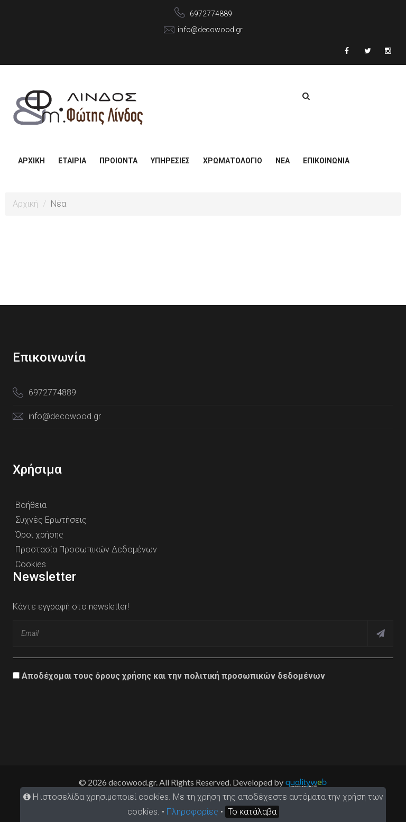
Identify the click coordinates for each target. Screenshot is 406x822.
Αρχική (31, 160)
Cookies (30, 564)
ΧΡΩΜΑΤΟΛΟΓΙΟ (232, 160)
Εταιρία (72, 160)
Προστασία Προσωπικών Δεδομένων (86, 549)
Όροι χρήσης (39, 535)
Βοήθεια (31, 505)
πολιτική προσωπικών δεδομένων (254, 676)
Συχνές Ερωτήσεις (51, 520)
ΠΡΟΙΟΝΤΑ (118, 160)
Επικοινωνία (326, 160)
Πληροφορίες (192, 812)
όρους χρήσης (123, 676)
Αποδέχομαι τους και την (169, 676)
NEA (282, 160)
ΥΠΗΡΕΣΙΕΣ (170, 160)
